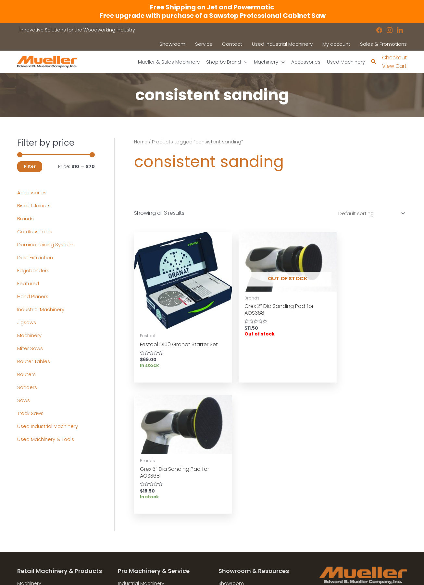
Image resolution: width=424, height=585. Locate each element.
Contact (26, 537)
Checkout (394, 57)
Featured (28, 283)
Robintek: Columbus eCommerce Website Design (358, 575)
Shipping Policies (237, 545)
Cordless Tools (35, 232)
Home (141, 142)
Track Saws (31, 413)
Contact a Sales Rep (141, 529)
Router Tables (34, 361)
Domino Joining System (47, 245)
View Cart (394, 66)
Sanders (27, 387)
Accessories (32, 193)
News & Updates (237, 521)
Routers (26, 374)
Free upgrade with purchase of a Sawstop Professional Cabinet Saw (212, 15)
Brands (26, 219)
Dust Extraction (36, 258)
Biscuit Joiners (35, 206)
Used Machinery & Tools (47, 439)
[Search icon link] (373, 62)
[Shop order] (368, 214)
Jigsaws (27, 322)
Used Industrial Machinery (49, 426)
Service (126, 521)
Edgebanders (34, 270)
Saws (24, 400)
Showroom (30, 529)
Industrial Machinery (42, 309)
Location (228, 512)
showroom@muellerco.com (363, 540)
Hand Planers (33, 296)
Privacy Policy (234, 529)
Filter (30, 166)
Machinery (30, 335)
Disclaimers (231, 537)
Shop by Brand (34, 521)
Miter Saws (30, 348)
